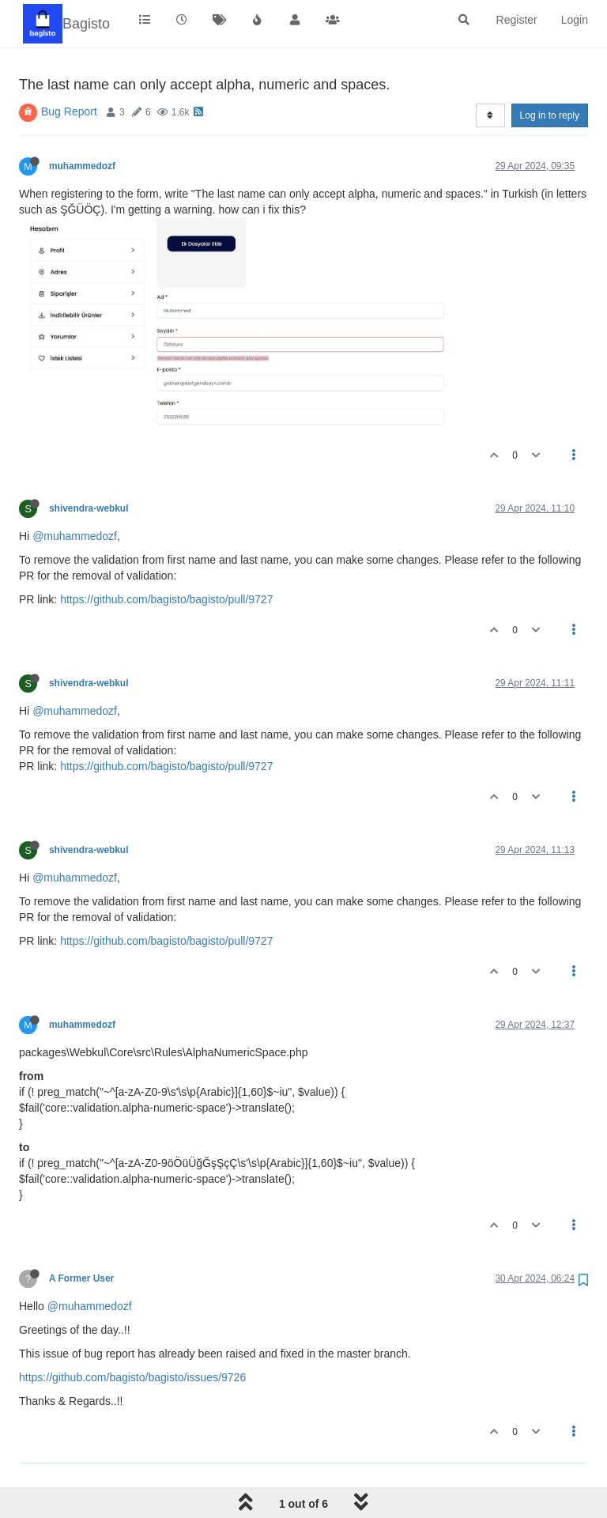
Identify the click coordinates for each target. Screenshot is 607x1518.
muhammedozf (82, 166)
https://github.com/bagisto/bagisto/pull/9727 (166, 599)
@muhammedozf (74, 536)
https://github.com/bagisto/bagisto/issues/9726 (132, 1377)
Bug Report (69, 111)
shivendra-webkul (88, 508)
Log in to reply (549, 115)
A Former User (81, 1278)
